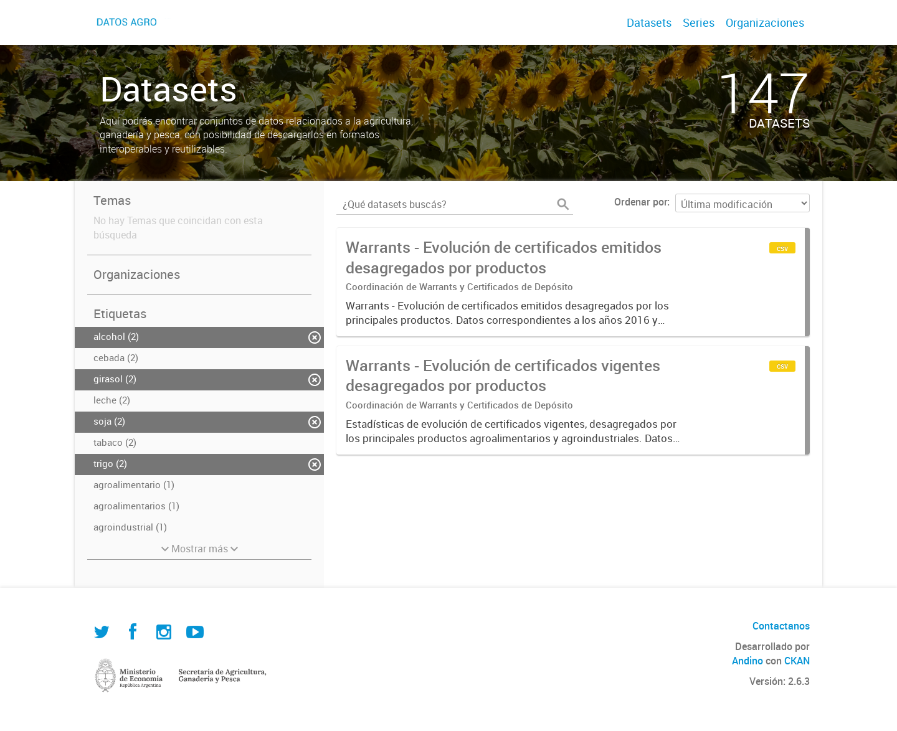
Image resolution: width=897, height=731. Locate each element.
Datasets (649, 22)
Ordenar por (640, 202)
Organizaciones (765, 22)
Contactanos (781, 626)
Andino (747, 660)
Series (698, 22)
